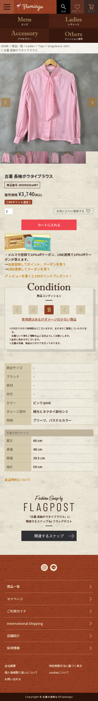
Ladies (30, 46)
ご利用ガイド (16, 611)
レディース (73, 24)
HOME (5, 46)
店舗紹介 (13, 635)
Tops (41, 46)
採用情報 (13, 648)
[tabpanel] (49, 102)
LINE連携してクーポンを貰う (29, 269)
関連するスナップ (49, 536)
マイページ (15, 599)
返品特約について (17, 479)
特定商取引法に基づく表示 (65, 666)
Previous (5, 102)
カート (91, 7)
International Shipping (25, 623)
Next (92, 102)
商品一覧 (17, 46)
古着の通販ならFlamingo (58, 696)
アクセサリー (25, 39)
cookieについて (59, 672)
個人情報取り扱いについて (21, 672)
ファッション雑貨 (73, 39)
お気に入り (77, 7)
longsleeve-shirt (59, 46)
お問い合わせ (13, 679)
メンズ (24, 24)
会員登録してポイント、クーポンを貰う (37, 264)
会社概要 (10, 666)
